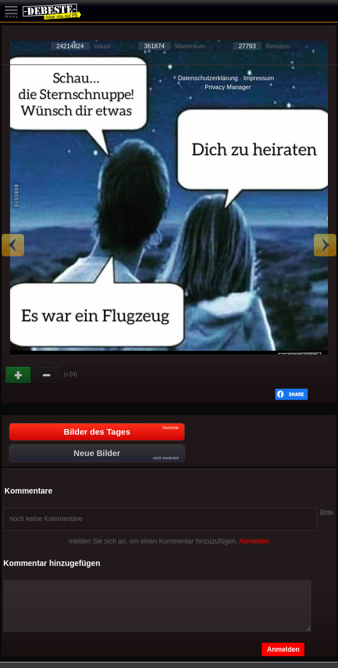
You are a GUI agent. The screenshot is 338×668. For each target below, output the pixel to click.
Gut (19, 375)
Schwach (47, 375)
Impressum (258, 78)
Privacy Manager (228, 87)
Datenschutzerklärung (208, 78)
